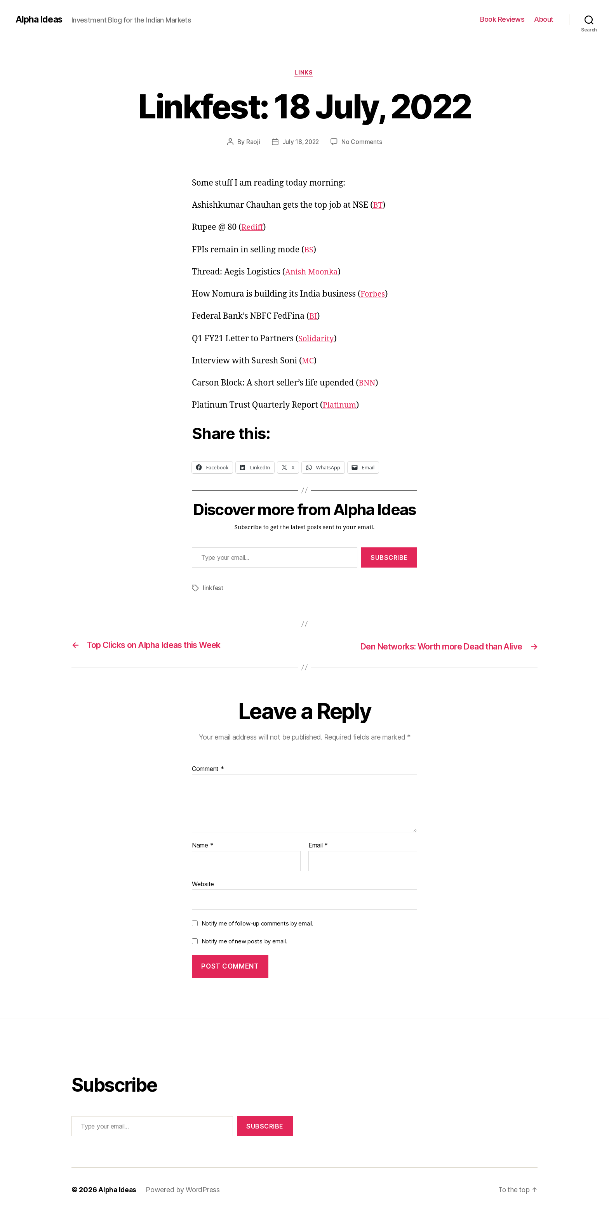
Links (305, 73)
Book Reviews (502, 19)
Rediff (253, 228)
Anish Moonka (313, 272)
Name (202, 845)
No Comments (362, 142)
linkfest (213, 589)
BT (378, 206)
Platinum (340, 406)
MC (308, 361)
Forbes (373, 295)
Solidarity (317, 339)
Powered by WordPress (184, 1190)
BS (309, 250)
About (543, 19)
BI (313, 317)
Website (203, 884)
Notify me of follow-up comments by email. (257, 923)
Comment (208, 769)
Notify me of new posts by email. (244, 941)
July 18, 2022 (300, 142)
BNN (367, 384)
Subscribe (389, 558)
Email (318, 845)
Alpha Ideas (40, 19)
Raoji (252, 142)
